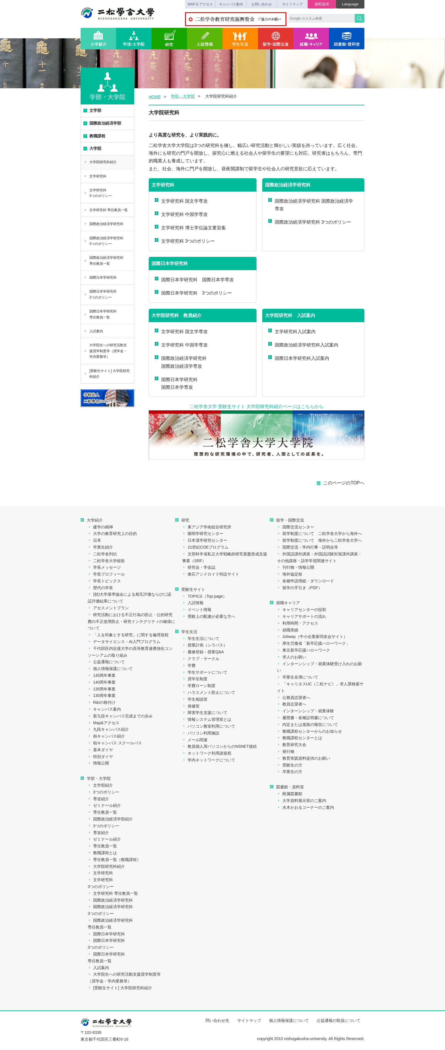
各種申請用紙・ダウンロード (305, 581)
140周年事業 (102, 682)
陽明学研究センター (202, 533)
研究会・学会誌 (198, 567)
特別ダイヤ (100, 756)
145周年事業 (102, 675)
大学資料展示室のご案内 (301, 800)
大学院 (92, 148)
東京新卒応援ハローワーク (303, 650)
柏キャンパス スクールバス (115, 743)
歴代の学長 (100, 587)
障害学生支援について (204, 712)
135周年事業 (102, 689)
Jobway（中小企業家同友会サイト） (312, 636)
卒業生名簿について (297, 677)
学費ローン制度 (198, 685)
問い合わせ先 (217, 1020)
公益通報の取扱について (338, 1020)
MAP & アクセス (200, 4)
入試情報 (204, 38)
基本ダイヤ (100, 749)
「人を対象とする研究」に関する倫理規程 (128, 635)
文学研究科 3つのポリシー (185, 240)
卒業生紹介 (100, 547)
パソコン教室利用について (208, 726)
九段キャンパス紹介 (108, 729)
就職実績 (287, 630)
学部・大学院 (134, 38)
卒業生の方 (289, 771)
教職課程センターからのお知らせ (309, 731)
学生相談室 (194, 699)
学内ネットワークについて (208, 760)
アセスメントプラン (108, 608)
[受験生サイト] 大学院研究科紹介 (107, 374)
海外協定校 (289, 574)
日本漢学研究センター (204, 540)
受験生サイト (190, 589)
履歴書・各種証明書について (305, 717)
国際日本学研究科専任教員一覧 (100, 314)
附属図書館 (289, 793)
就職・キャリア (311, 38)
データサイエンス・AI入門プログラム (124, 641)
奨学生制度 (194, 679)
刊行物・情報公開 (295, 567)
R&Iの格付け (102, 702)
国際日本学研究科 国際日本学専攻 (194, 279)
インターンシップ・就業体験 (305, 711)
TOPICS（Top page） (204, 596)
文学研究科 (95, 176)
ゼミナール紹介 (104, 805)
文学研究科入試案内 (292, 331)
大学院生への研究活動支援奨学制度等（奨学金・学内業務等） (105, 351)
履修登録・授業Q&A (203, 652)
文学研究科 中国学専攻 (181, 214)
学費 (189, 665)
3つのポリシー (103, 792)
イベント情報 (196, 609)
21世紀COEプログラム (205, 547)
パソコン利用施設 (200, 733)
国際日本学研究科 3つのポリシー (193, 292)
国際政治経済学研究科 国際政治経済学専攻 (310, 204)
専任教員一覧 (102, 812)
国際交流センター (295, 527)
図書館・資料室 (346, 38)
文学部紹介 (100, 785)
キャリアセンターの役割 (301, 609)
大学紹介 (98, 38)
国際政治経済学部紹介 (110, 819)
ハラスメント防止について (208, 692)
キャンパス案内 (231, 4)
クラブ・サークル (200, 658)
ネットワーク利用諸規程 (206, 753)
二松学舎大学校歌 (106, 560)
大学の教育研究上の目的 (112, 533)
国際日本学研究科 (100, 278)
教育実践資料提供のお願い (303, 758)
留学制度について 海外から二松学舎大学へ (319, 540)
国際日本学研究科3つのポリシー (100, 294)
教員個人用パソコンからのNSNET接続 (219, 746)
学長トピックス (104, 581)
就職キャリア (285, 602)
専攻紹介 (98, 799)
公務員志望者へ (293, 697)
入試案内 (93, 331)
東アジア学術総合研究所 (206, 527)
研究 (169, 38)
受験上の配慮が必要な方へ (208, 616)
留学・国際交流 (275, 38)
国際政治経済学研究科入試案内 (303, 344)
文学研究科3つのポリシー (98, 193)
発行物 (285, 751)
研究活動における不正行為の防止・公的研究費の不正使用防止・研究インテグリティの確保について (131, 621)
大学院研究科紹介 (100, 162)
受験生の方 (289, 765)
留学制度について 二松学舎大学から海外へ (319, 533)
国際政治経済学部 (102, 123)
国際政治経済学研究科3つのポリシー (103, 241)
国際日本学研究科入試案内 (298, 358)
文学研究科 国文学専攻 (181, 200)
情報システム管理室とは (206, 719)
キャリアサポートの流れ (301, 616)
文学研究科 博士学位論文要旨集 (190, 227)
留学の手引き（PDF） (299, 587)
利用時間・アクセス (297, 623)
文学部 (92, 110)
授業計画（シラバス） (204, 645)
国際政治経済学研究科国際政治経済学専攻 (181, 361)
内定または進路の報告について (307, 724)
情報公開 (98, 763)
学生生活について (200, 638)
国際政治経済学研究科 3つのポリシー (309, 221)
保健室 (191, 706)
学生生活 (240, 38)
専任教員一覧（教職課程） (114, 859)
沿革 (94, 540)
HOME (155, 96)
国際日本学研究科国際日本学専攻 (176, 383)
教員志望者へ (291, 704)
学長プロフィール (106, 574)
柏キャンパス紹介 (106, 736)
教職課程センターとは (299, 738)
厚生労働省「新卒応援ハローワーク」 (313, 643)
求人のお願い (291, 657)
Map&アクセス (103, 723)
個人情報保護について (110, 668)
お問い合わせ (261, 4)
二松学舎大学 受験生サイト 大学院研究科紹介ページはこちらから (257, 406)
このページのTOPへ (343, 482)
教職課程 (94, 136)
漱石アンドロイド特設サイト (210, 574)
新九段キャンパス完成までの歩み (120, 716)
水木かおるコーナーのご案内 (305, 807)
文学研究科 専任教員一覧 (106, 210)
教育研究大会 (291, 744)
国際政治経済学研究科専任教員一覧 (103, 260)
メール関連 (194, 740)
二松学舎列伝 (102, 554)
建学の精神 (100, 527)
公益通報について (106, 662)
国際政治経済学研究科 (103, 224)
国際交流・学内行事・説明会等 (307, 547)
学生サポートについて (204, 672)
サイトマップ (292, 4)
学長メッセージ (104, 567)
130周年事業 (102, 695)
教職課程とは (102, 852)
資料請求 (321, 4)
